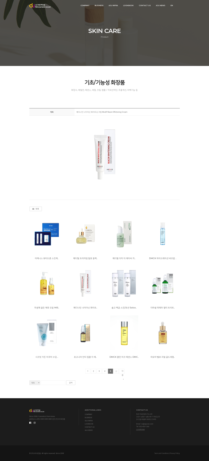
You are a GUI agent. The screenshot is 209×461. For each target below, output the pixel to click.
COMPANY (84, 5)
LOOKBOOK (128, 5)
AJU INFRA (113, 5)
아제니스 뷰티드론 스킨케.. (46, 258)
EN (171, 5)
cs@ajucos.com (147, 424)
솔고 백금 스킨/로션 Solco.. (124, 307)
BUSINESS (98, 5)
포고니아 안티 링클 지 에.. (85, 357)
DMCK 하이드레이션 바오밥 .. (162, 258)
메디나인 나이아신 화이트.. (85, 307)
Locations (140, 430)
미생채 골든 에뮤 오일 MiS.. (46, 307)
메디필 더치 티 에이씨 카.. (124, 258)
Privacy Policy (175, 453)
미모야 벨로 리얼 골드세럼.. (163, 357)
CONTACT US (144, 5)
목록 (35, 209)
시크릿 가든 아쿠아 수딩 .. (46, 357)
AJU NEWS (160, 5)
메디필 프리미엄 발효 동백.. (85, 258)
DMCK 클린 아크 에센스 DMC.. (124, 357)
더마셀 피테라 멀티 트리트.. (163, 307)
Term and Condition (161, 453)
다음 (123, 372)
